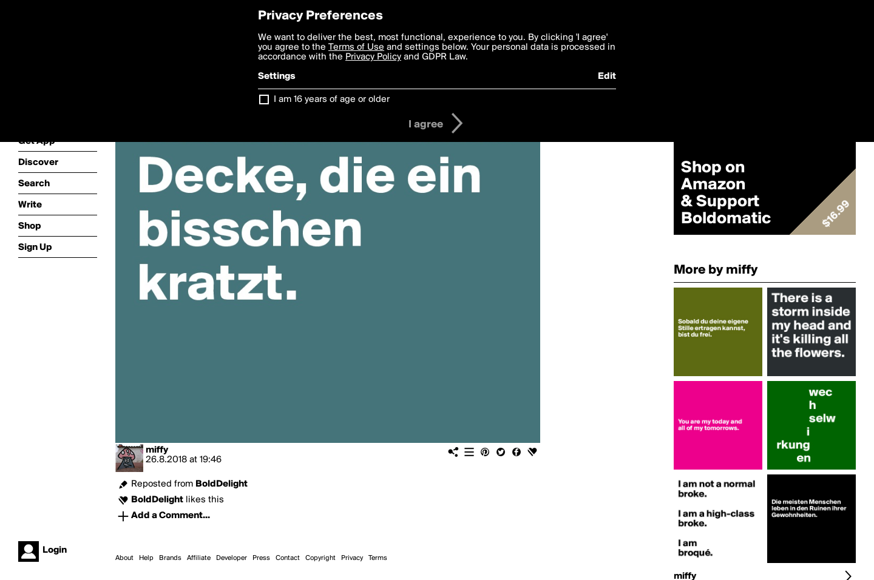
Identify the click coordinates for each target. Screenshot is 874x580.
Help (146, 558)
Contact (288, 558)
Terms (377, 558)
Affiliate (199, 558)
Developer (231, 558)
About (124, 558)
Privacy (352, 558)
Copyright (320, 558)
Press (261, 558)
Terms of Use (356, 47)
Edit (607, 76)
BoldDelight (221, 484)
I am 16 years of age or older (332, 99)
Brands (170, 558)
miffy (157, 450)
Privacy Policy (373, 57)
